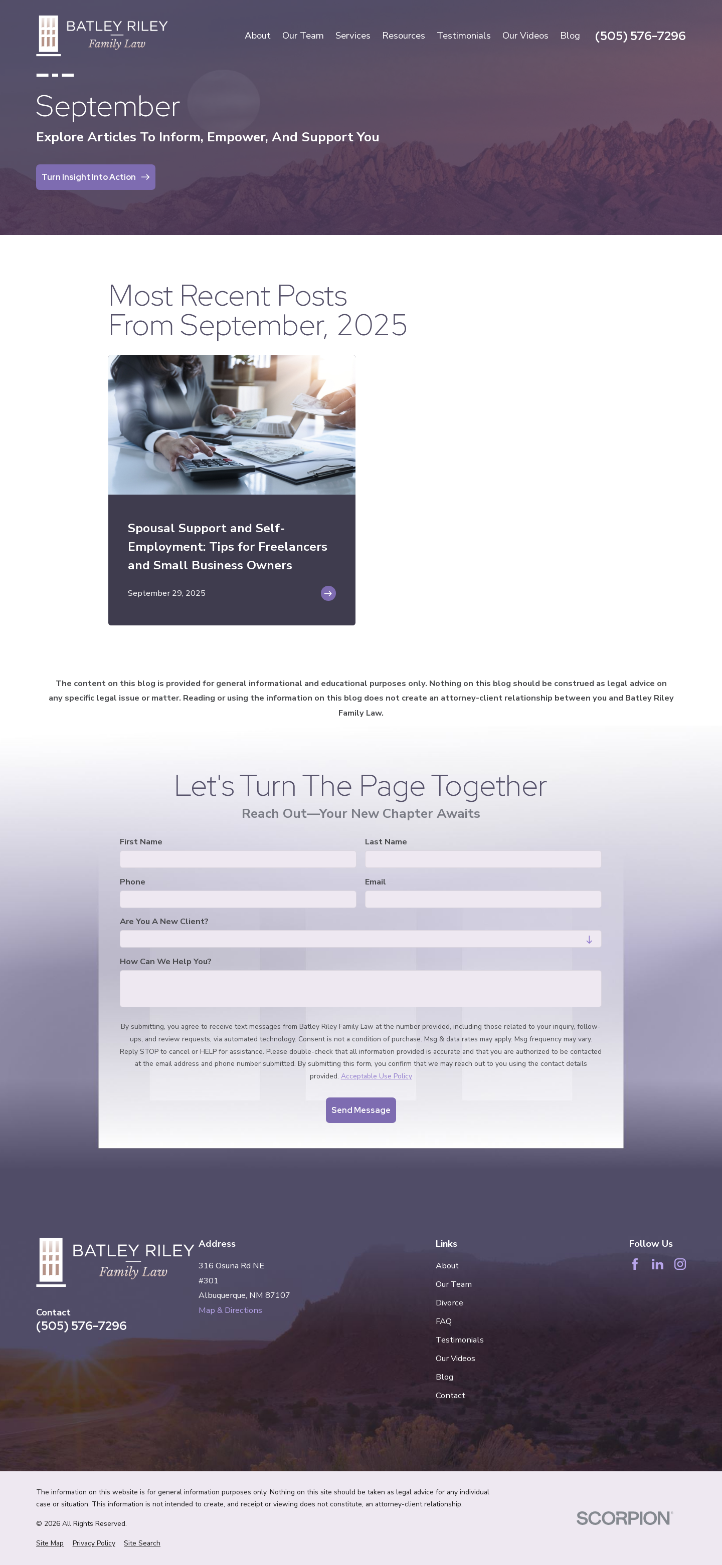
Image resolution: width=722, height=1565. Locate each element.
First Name (141, 842)
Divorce (449, 1302)
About (447, 1265)
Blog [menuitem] (570, 35)
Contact (450, 1395)
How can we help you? (166, 962)
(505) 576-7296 (640, 36)
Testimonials (460, 1340)
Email (376, 882)
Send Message (361, 1110)
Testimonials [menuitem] (464, 35)
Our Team (454, 1284)
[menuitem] (50, 1543)
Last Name (387, 842)
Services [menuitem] (353, 35)
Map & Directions (230, 1310)
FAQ (444, 1321)
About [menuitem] (258, 35)
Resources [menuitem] (403, 35)
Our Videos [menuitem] (525, 35)
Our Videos (455, 1358)
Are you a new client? (164, 922)
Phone (132, 882)
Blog (444, 1377)
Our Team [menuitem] (303, 35)
